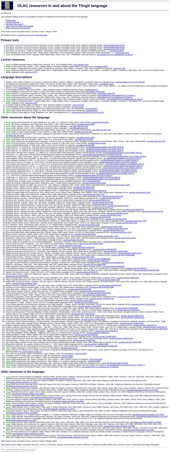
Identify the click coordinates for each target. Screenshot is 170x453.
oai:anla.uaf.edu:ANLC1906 (126, 223)
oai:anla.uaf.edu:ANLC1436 (100, 217)
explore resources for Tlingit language (32, 35)
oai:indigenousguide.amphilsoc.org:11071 (22, 382)
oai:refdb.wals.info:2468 (15, 136)
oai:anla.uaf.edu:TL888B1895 (106, 346)
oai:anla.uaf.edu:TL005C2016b (93, 319)
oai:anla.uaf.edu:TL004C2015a (86, 302)
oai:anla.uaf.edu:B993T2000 (114, 242)
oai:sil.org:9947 (67, 357)
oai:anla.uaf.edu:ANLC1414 (102, 204)
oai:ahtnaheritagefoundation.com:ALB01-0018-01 (105, 147)
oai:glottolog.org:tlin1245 (95, 92)
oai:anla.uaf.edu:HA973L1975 (110, 285)
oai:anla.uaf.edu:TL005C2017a (145, 325)
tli (10, 13)
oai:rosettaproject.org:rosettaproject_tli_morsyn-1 (117, 95)
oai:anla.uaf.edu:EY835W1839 (104, 249)
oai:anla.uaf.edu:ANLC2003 (125, 238)
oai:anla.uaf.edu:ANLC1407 (112, 196)
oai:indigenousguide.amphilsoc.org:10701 (59, 409)
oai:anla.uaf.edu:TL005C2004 (89, 306)
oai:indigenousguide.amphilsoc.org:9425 (138, 430)
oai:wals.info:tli (92, 110)
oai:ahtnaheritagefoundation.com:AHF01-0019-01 (120, 160)
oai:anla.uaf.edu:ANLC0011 (84, 189)
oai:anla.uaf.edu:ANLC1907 (89, 225)
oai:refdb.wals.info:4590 (85, 145)
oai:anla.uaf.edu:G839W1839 (113, 263)
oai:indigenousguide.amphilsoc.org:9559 (119, 426)
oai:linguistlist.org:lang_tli (32, 352)
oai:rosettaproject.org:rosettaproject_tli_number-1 (126, 365)
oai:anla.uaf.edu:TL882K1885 (84, 340)
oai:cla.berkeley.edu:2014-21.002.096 (130, 82)
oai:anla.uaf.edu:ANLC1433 (110, 215)
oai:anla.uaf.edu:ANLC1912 (121, 232)
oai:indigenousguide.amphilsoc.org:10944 (28, 394)
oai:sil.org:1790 (119, 68)
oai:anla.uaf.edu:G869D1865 (95, 264)
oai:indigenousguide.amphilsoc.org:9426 (28, 434)
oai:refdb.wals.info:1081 (86, 124)
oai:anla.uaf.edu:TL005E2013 (106, 331)
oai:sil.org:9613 (67, 355)
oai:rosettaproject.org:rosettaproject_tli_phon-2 (125, 99)
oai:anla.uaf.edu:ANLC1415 (118, 206)
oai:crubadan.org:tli (81, 65)
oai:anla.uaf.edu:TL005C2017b (155, 327)
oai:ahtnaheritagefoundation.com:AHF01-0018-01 (122, 158)
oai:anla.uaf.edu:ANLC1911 (113, 230)
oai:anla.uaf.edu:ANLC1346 (139, 192)
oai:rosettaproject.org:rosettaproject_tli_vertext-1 (100, 367)
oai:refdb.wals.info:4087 (96, 143)
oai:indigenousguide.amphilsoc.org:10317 (152, 416)
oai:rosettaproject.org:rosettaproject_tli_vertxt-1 (115, 55)
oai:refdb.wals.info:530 (100, 122)
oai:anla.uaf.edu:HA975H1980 (79, 289)
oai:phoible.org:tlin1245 (106, 93)
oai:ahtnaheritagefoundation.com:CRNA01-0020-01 (122, 168)
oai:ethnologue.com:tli (69, 348)
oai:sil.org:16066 (94, 361)
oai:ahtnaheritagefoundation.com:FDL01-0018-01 (93, 175)
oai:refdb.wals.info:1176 (79, 128)
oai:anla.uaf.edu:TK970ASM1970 (92, 291)
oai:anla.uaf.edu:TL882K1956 (130, 342)
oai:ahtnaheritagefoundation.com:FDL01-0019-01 (101, 177)
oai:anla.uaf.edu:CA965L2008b (91, 244)
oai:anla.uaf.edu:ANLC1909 (111, 227)
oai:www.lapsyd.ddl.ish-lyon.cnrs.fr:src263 (88, 112)
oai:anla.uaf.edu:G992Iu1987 (109, 280)
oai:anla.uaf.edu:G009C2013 (98, 261)
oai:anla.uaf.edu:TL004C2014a (102, 299)
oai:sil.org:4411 (78, 107)
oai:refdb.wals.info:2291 (83, 132)
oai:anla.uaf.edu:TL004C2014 (128, 297)
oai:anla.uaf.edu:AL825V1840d (94, 183)
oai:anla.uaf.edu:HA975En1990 (101, 287)
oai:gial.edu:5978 (91, 90)
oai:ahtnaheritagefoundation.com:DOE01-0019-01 (118, 172)
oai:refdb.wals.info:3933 (156, 141)
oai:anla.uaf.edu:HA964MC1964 (24, 283)
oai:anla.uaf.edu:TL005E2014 (98, 333)
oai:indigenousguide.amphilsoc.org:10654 (22, 413)
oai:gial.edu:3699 (116, 51)
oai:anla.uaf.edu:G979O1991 (17, 276)
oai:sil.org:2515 (31, 72)
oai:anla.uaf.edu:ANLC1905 (136, 221)
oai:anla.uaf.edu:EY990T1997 (83, 257)
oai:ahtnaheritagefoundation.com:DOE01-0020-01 (115, 173)
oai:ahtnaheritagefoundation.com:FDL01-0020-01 (101, 179)
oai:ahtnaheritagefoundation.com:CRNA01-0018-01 (124, 164)
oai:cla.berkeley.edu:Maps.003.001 (114, 363)
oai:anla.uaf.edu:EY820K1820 (83, 247)
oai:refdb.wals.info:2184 (102, 130)
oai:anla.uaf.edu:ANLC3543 (73, 240)
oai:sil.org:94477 (91, 109)
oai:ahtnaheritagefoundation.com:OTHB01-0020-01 (126, 156)
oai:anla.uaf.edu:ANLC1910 (117, 228)
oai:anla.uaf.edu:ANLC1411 (110, 198)
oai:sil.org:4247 (78, 105)
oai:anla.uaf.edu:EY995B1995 (98, 259)
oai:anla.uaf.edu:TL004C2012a (94, 295)
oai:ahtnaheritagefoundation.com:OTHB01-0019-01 (102, 155)
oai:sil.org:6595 (80, 354)
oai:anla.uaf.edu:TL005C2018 (156, 329)
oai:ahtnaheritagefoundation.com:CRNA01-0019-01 (123, 166)
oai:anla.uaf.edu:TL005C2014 (128, 310)
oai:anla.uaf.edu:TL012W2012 (86, 335)
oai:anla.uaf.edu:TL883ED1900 (96, 344)
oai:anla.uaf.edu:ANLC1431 (152, 211)
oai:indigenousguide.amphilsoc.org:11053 (59, 379)
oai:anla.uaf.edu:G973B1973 (136, 268)
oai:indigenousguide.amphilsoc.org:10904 (47, 398)
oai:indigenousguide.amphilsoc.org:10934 (142, 390)
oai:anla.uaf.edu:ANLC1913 (85, 234)
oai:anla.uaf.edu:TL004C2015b (143, 304)
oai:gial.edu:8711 (93, 181)
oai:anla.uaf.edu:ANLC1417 (133, 210)
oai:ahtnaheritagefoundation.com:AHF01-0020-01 (118, 162)
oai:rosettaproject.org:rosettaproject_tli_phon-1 (115, 97)
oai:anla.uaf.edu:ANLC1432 (117, 213)
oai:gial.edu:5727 (25, 88)
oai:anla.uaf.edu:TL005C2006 (126, 308)
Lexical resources (12, 22)
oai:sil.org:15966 (95, 359)
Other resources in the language (18, 28)
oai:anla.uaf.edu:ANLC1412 (99, 200)
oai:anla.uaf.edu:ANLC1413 (102, 202)
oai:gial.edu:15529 (107, 84)
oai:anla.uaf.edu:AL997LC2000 (118, 185)
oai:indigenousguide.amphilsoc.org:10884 (68, 401)
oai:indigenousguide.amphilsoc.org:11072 (22, 386)
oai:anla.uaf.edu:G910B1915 (114, 266)
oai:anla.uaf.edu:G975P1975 (87, 272)
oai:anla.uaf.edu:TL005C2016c (132, 323)
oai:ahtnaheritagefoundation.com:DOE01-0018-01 (118, 170)
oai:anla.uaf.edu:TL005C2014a (83, 314)
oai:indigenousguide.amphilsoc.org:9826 (145, 422)
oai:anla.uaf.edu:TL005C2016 (132, 316)
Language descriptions (14, 24)
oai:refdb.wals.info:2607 (85, 137)
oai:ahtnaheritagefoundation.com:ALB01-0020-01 (105, 151)
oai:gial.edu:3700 (122, 53)
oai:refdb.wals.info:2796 (84, 139)
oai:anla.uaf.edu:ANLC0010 (84, 187)
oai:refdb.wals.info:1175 (79, 126)
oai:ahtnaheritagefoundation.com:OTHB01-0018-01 (122, 153)
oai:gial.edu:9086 (101, 66)
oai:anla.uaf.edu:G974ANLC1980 (146, 270)
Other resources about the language (19, 26)
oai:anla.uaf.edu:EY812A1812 (69, 246)
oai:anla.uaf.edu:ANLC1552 (116, 219)
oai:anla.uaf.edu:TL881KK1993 (121, 338)
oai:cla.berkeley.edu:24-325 (114, 49)
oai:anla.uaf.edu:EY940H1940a (116, 251)
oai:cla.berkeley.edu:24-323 (114, 45)
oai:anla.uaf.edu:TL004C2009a (99, 293)
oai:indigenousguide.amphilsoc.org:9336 (72, 437)
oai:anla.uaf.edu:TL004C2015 (81, 300)
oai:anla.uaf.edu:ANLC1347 (94, 194)
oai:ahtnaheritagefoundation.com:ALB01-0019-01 (105, 149)
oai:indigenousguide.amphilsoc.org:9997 (21, 420)
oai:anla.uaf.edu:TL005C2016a (132, 318)
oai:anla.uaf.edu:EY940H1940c (123, 255)
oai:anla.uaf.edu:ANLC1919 (107, 236)
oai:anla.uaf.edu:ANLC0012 (95, 191)
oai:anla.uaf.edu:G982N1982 (128, 278)
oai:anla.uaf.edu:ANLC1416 (102, 208)
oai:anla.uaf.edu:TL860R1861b (104, 336)
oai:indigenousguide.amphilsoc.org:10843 (28, 405)
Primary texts (11, 20)
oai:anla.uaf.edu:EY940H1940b (130, 253)
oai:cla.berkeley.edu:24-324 (114, 47)
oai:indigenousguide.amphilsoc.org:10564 (148, 415)
